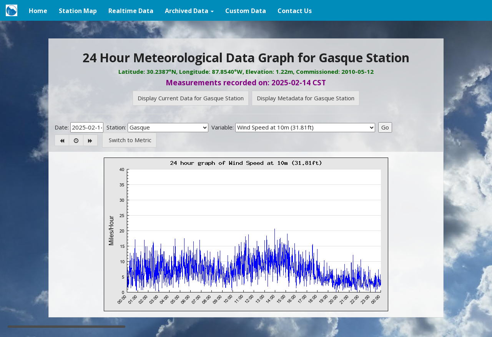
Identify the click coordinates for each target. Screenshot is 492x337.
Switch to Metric (129, 140)
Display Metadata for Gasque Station (305, 98)
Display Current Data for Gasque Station (191, 98)
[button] (189, 10)
